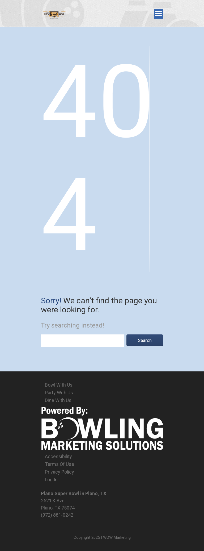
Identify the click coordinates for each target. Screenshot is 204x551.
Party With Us (59, 392)
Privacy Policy (59, 472)
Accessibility (58, 456)
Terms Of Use (59, 464)
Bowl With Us (59, 385)
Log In (51, 479)
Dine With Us (58, 400)
